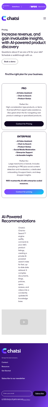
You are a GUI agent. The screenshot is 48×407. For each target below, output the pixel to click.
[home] (10, 18)
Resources (5, 366)
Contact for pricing (24, 192)
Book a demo (9, 62)
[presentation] (17, 385)
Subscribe (39, 394)
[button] (44, 18)
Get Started (6, 371)
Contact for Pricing (24, 124)
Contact (5, 362)
